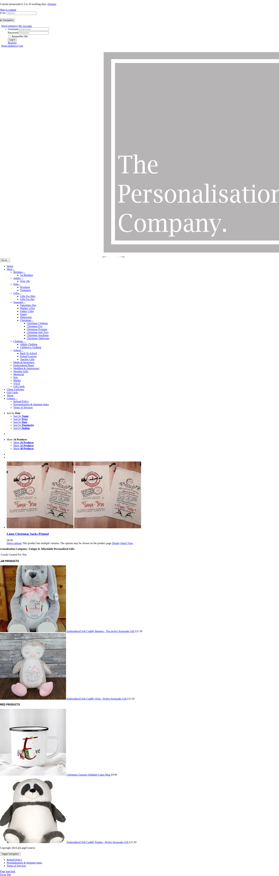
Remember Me (18, 36)
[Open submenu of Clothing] (24, 342)
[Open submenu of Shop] (13, 270)
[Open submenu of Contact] (16, 399)
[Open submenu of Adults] (22, 279)
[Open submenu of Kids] (19, 285)
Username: (13, 29)
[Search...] (21, 13)
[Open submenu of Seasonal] (24, 303)
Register (12, 42)
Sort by (14, 413)
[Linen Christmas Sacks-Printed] (143, 495)
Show (17, 439)
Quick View (126, 543)
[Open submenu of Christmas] (32, 321)
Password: (13, 32)
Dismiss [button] (52, 4)
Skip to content (8, 9)
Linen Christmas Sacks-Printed (28, 534)
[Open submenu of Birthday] (24, 273)
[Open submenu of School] (22, 351)
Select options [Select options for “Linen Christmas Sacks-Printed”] (14, 543)
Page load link (7, 871)
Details (116, 543)
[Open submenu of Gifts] (20, 294)
